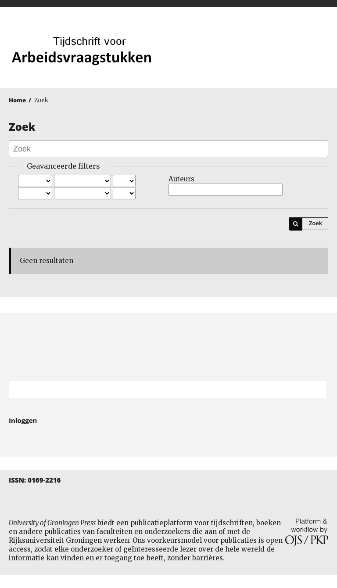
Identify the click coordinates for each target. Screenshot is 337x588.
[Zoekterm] (156, 389)
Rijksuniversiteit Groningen (168, 347)
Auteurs (181, 179)
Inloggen (23, 420)
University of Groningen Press (250, 53)
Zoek (315, 223)
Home (17, 100)
